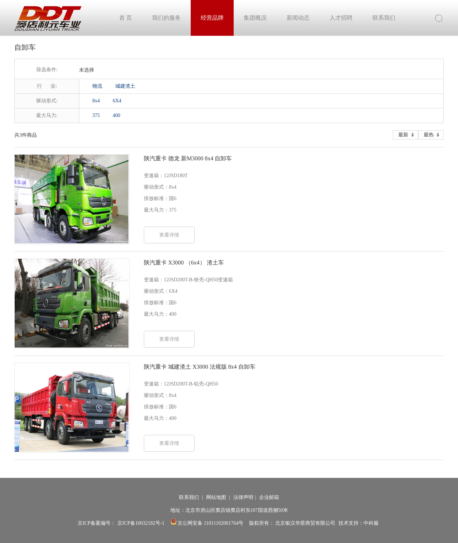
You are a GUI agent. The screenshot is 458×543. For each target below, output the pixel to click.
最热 (429, 134)
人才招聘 (341, 18)
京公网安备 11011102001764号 (207, 523)
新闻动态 (298, 18)
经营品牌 (212, 18)
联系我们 (383, 18)
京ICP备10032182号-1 (140, 523)
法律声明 (243, 497)
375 (96, 115)
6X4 (117, 100)
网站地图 (217, 497)
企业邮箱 (269, 497)
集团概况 (255, 18)
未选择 (86, 70)
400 (116, 115)
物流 (97, 86)
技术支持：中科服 (358, 523)
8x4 (96, 100)
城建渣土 (125, 86)
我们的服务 (166, 18)
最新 (403, 134)
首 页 (125, 18)
